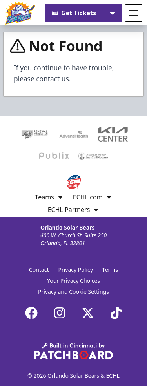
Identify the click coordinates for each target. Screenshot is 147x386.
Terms (110, 269)
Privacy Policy (75, 269)
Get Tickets (74, 13)
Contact (39, 269)
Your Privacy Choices (73, 280)
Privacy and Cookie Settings (73, 291)
